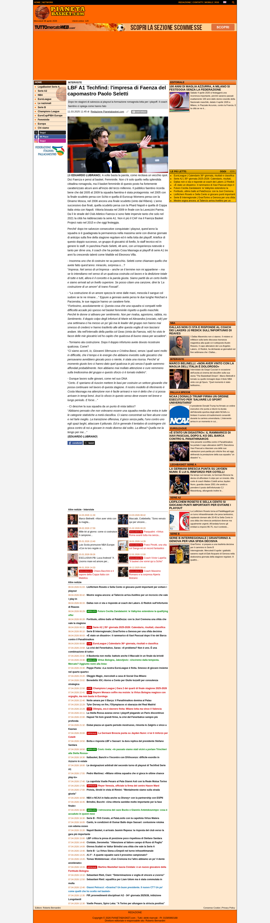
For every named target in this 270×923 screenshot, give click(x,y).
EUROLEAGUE (178, 428)
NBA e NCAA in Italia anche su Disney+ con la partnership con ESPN (125, 797)
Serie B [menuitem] (40, 107)
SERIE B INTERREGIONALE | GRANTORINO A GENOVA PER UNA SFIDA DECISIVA (200, 539)
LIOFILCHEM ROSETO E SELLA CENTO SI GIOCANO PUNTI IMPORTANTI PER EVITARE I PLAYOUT (200, 505)
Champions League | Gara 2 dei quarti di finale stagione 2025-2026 (127, 688)
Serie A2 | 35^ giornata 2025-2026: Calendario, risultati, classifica (126, 627)
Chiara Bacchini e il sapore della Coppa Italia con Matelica (96, 574)
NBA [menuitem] (39, 95)
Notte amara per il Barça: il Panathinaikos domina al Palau (119, 700)
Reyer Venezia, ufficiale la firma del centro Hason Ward (123, 785)
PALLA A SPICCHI (180, 392)
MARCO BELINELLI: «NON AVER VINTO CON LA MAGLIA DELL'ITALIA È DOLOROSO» (201, 365)
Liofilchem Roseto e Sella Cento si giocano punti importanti (204, 194)
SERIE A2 (175, 497)
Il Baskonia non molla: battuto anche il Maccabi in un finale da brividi (125, 656)
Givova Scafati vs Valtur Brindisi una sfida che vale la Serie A (121, 846)
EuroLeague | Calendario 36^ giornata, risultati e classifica (122, 643)
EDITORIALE (177, 82)
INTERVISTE (177, 359)
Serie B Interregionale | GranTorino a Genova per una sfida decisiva (124, 631)
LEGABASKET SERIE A (183, 464)
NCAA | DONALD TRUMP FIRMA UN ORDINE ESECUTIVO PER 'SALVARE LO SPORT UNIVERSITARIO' (199, 399)
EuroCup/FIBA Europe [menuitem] (48, 115)
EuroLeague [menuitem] (43, 99)
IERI (232, 171)
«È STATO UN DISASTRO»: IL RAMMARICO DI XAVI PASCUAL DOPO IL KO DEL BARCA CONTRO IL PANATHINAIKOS (200, 435)
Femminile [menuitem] (42, 119)
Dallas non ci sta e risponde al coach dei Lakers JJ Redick (204, 181)
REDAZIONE (135, 912)
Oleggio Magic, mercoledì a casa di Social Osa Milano (116, 676)
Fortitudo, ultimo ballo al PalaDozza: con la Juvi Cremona (203, 191)
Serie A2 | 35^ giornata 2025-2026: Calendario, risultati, (202, 178)
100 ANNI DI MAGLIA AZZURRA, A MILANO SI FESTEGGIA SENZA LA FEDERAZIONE (199, 88)
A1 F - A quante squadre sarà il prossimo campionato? (117, 855)
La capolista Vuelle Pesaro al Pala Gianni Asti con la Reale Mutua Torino (127, 781)
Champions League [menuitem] (47, 111)
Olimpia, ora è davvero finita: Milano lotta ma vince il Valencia (124, 709)
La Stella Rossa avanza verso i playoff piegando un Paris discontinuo (125, 713)
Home (38, 82)
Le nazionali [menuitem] (43, 103)
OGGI (223, 171)
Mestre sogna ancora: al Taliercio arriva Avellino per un (202, 200)
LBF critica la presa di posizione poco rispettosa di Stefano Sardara (124, 838)
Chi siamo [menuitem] (42, 128)
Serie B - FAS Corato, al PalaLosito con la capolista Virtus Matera (123, 818)
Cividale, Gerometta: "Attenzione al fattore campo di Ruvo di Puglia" (125, 842)
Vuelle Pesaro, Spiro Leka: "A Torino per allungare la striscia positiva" (126, 903)
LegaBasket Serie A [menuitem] (47, 86)
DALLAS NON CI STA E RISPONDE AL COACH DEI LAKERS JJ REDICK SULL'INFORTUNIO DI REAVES (200, 330)
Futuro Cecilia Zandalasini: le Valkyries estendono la (201, 188)
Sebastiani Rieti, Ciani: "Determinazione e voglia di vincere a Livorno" (126, 875)
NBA (172, 323)
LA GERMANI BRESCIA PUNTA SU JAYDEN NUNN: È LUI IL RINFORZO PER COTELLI (198, 470)
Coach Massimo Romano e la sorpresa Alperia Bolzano (145, 574)
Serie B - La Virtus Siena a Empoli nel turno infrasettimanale (120, 850)
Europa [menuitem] (40, 123)
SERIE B (175, 533)
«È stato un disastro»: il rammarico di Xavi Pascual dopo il (204, 185)
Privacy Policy (228, 908)
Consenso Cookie (211, 908)
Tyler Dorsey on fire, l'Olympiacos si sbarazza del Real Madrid (121, 704)
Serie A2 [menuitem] (41, 91)
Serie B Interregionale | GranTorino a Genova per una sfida (204, 197)
